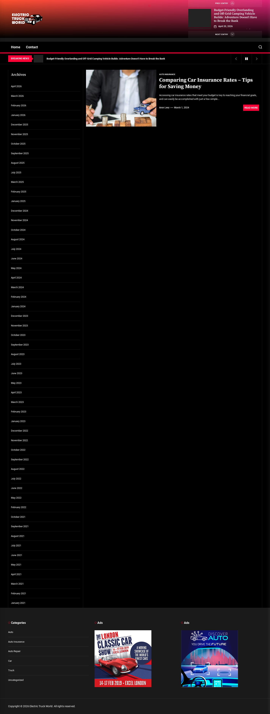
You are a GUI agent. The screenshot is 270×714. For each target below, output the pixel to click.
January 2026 (18, 115)
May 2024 (16, 268)
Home (15, 47)
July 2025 (16, 172)
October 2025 (18, 143)
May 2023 (16, 383)
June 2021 (16, 555)
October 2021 (18, 516)
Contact (32, 47)
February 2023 (18, 411)
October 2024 (18, 229)
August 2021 (17, 536)
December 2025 (19, 124)
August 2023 (17, 354)
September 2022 (20, 459)
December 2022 (19, 430)
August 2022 (17, 469)
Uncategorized (15, 680)
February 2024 (18, 296)
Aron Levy (164, 107)
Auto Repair (14, 651)
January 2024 (18, 306)
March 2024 (17, 287)
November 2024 (19, 220)
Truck (11, 670)
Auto (10, 632)
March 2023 (17, 402)
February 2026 (18, 105)
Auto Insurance (16, 641)
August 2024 (17, 239)
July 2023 (16, 363)
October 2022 (18, 449)
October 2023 (18, 335)
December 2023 (19, 315)
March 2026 (17, 96)
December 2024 (19, 210)
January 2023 (18, 421)
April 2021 (16, 574)
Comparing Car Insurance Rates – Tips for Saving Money (206, 83)
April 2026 (16, 86)
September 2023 (20, 344)
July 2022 (16, 478)
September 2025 (20, 153)
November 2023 (19, 325)
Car (10, 660)
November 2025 (19, 134)
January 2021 (18, 602)
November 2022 (19, 440)
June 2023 (16, 373)
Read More (251, 107)
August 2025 (17, 162)
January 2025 (18, 201)
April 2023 (16, 392)
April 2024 (16, 277)
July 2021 (16, 545)
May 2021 (16, 564)
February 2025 (18, 191)
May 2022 (16, 497)
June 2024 (16, 258)
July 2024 (16, 249)
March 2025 (17, 182)
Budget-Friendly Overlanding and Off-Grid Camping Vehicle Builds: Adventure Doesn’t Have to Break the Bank (235, 15)
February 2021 (18, 593)
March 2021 (17, 583)
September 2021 (20, 526)
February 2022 (18, 507)
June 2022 (16, 488)
